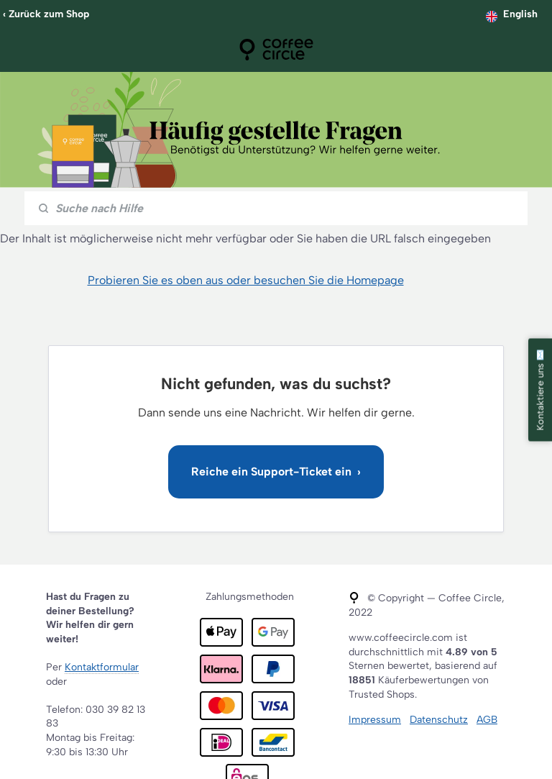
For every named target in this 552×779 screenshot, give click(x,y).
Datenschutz (439, 720)
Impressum (375, 720)
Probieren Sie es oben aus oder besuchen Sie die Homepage (246, 280)
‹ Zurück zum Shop (46, 14)
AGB (487, 720)
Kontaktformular (102, 667)
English (520, 14)
